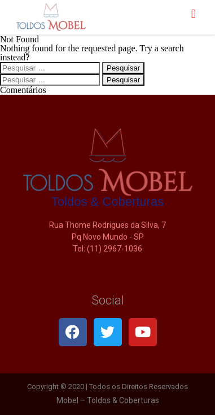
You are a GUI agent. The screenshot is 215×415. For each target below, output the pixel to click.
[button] (193, 14)
